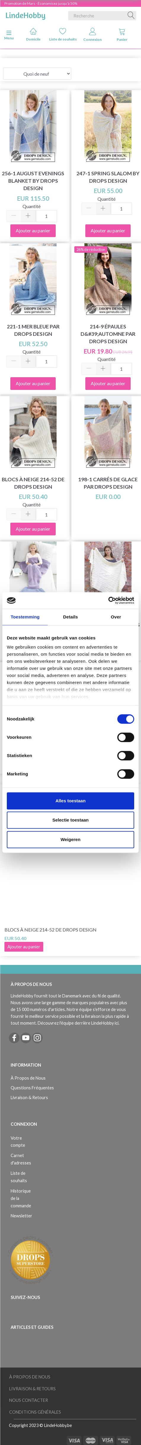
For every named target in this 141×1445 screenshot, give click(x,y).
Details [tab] (70, 616)
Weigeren (70, 839)
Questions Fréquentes (32, 1087)
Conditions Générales (35, 1412)
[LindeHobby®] (25, 14)
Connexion (92, 35)
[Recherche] (131, 16)
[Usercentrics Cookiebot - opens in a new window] (108, 600)
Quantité (32, 206)
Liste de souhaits (63, 34)
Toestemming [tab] (25, 616)
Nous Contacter (28, 1400)
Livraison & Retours (29, 1097)
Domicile (33, 34)
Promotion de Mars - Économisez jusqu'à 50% (40, 3)
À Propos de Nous (28, 1077)
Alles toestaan (70, 800)
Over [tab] (116, 616)
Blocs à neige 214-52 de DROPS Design (50, 929)
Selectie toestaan (70, 819)
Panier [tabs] (122, 35)
